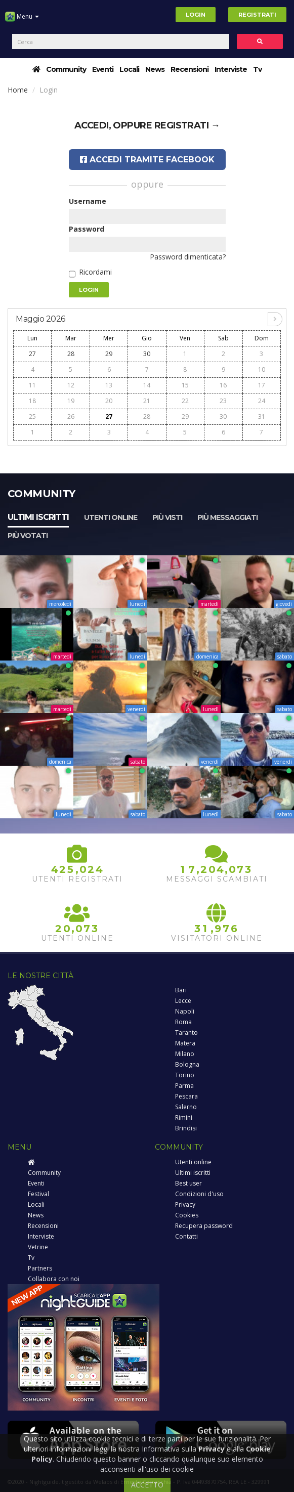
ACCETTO (147, 1484)
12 (70, 385)
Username (87, 201)
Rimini (183, 1117)
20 (108, 401)
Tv (257, 69)
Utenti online (110, 517)
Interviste (231, 69)
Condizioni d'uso (199, 1194)
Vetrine (38, 1247)
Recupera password (204, 1225)
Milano (184, 1053)
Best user (188, 1183)
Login (195, 14)
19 (70, 401)
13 (108, 385)
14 (146, 385)
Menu (22, 20)
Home (18, 90)
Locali (129, 69)
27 (32, 353)
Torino (184, 1075)
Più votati (28, 535)
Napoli (184, 1011)
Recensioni (189, 69)
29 (108, 353)
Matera (185, 1043)
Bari (181, 990)
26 (70, 416)
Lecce (183, 1000)
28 (70, 353)
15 (185, 385)
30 (146, 353)
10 (261, 369)
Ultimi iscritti (38, 517)
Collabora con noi (53, 1279)
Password (86, 229)
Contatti (186, 1236)
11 (32, 385)
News (154, 69)
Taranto (186, 1032)
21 (146, 401)
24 (261, 401)
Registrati (257, 14)
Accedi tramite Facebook (147, 159)
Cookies (186, 1215)
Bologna (187, 1064)
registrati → (187, 125)
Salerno (186, 1107)
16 (223, 385)
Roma (183, 1022)
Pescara (186, 1096)
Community (66, 69)
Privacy (185, 1204)
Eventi (102, 69)
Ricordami (95, 272)
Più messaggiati (227, 517)
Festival (38, 1194)
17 (261, 385)
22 (185, 401)
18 (32, 401)
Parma (184, 1085)
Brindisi (186, 1128)
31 (261, 416)
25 (32, 416)
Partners (40, 1268)
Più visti (167, 517)
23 (223, 401)
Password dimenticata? (188, 256)
